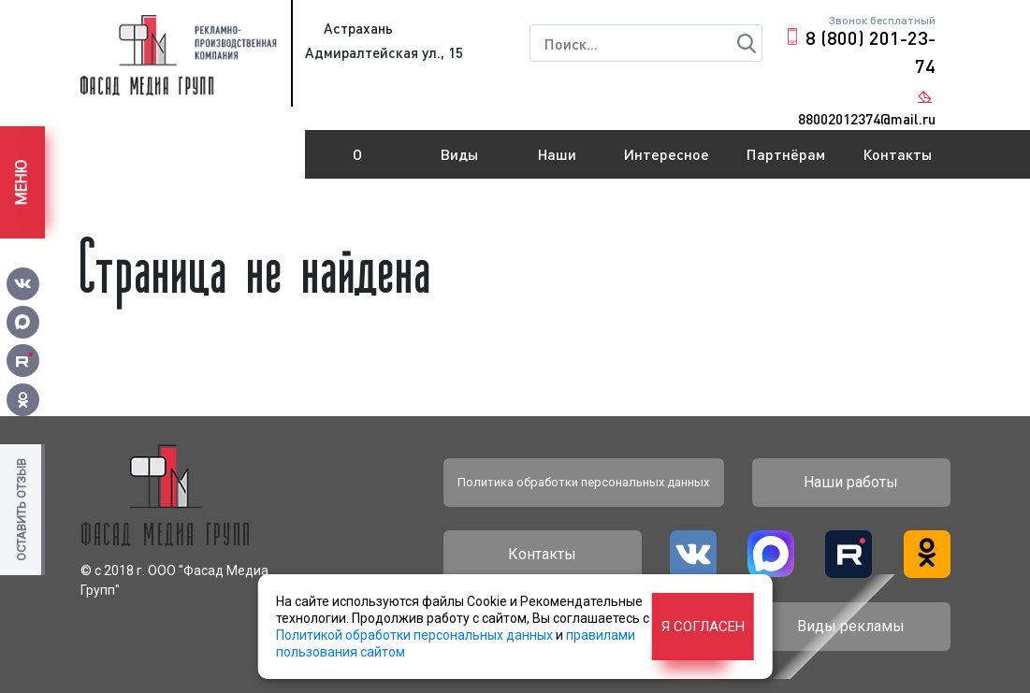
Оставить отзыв (21, 509)
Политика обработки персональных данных (583, 482)
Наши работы (556, 162)
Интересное (666, 154)
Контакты (897, 154)
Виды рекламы (458, 162)
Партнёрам (786, 154)
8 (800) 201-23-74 (870, 51)
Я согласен (703, 626)
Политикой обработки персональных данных (414, 635)
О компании (357, 162)
